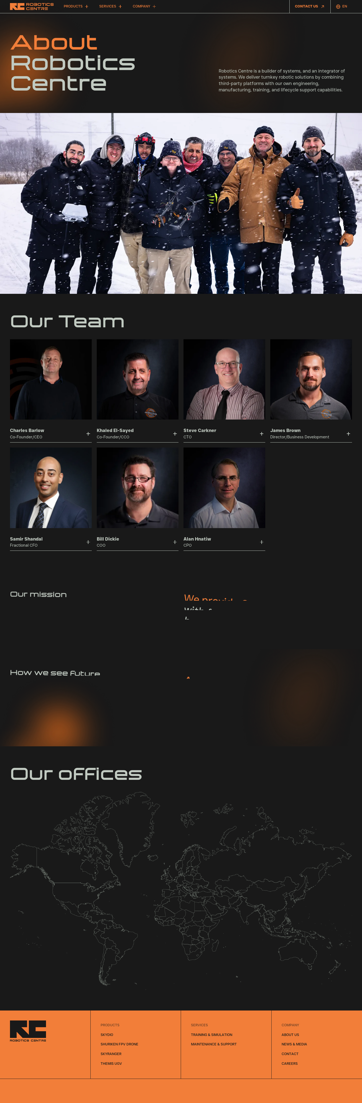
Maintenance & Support (214, 1044)
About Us (290, 1035)
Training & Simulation (211, 1035)
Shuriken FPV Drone (119, 1044)
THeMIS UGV (111, 1063)
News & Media (294, 1044)
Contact (290, 1054)
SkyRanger (111, 1054)
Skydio (107, 1035)
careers (290, 1063)
